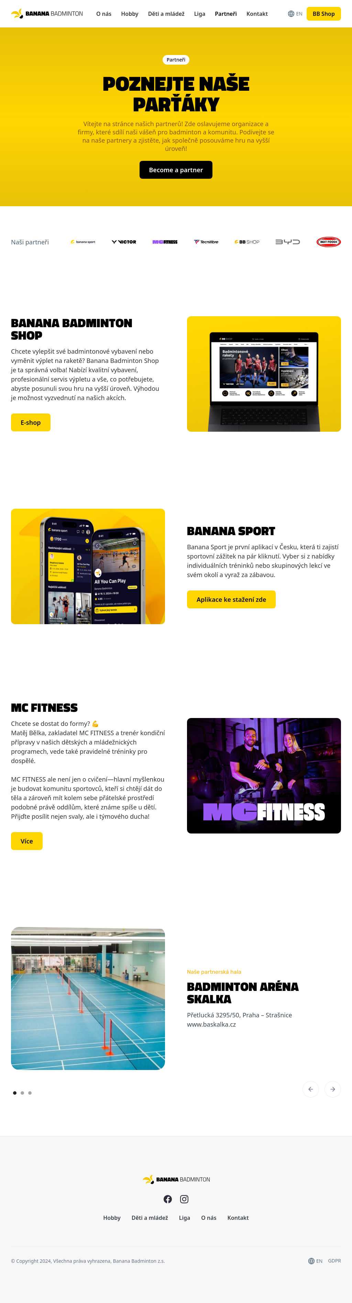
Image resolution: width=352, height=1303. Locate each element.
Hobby (129, 14)
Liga (200, 14)
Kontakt (257, 14)
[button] (310, 1089)
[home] (46, 14)
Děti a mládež (166, 14)
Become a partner (176, 170)
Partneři (226, 14)
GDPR (334, 1260)
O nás (103, 14)
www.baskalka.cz (211, 1024)
